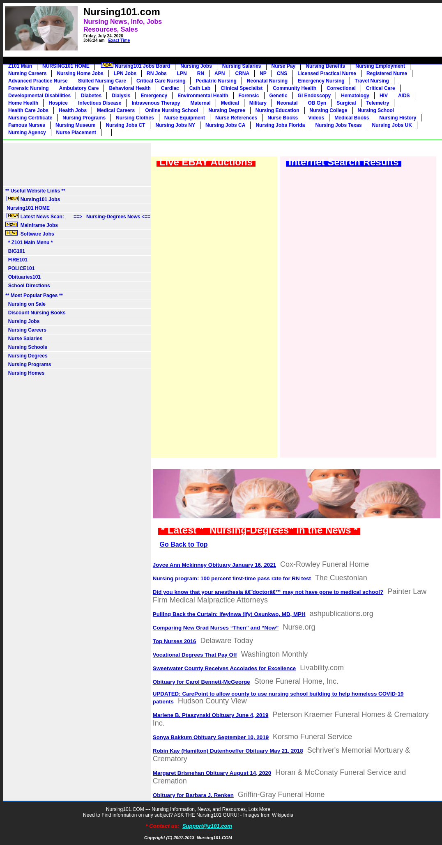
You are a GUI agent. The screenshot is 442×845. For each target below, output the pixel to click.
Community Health (294, 88)
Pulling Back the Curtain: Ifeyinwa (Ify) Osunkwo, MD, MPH (229, 614)
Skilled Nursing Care (102, 81)
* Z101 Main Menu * (29, 242)
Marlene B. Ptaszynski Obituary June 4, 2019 (211, 715)
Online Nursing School (171, 110)
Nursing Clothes (135, 118)
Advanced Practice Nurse (38, 81)
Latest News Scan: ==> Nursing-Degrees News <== (77, 216)
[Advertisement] (281, 23)
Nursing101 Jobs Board (135, 65)
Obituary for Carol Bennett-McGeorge (201, 682)
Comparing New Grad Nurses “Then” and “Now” (216, 628)
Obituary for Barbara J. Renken (193, 795)
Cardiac (170, 88)
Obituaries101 (23, 277)
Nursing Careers (27, 73)
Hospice (58, 103)
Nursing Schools (26, 347)
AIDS (404, 95)
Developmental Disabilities (39, 95)
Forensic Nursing (28, 88)
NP (263, 73)
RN (200, 73)
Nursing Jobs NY (175, 125)
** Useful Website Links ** (35, 191)
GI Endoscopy (314, 95)
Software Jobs (30, 233)
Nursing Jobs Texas (338, 125)
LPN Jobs (125, 73)
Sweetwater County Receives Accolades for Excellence (224, 668)
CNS (282, 73)
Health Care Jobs (28, 110)
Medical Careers (116, 110)
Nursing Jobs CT (125, 125)
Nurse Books (282, 118)
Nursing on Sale (25, 304)
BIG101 (15, 251)
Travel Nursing (372, 81)
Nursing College (329, 110)
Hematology (355, 95)
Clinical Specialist (241, 88)
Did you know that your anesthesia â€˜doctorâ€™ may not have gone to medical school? (268, 592)
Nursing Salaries (241, 66)
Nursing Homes (24, 373)
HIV (384, 95)
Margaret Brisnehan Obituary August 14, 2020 (212, 773)
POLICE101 (20, 268)
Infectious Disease (99, 103)
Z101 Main (20, 66)
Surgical (346, 103)
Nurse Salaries (23, 338)
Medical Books (351, 118)
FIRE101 (16, 260)
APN (219, 73)
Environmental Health (202, 95)
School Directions (27, 286)
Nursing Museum (75, 125)
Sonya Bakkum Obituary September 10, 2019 (211, 737)
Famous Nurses (26, 125)
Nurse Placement (76, 132)
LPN (182, 73)
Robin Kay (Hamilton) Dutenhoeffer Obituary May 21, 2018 (228, 751)
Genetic (278, 95)
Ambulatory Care (79, 88)
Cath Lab (199, 88)
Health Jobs (73, 110)
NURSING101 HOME (66, 66)
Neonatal (287, 103)
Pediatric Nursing (216, 81)
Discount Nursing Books (35, 313)
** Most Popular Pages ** (34, 295)
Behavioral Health (129, 88)
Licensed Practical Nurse (326, 73)
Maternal (200, 103)
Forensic (249, 95)
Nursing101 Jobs (32, 199)
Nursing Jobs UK (392, 125)
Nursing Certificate (30, 118)
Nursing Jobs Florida (280, 125)
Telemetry (377, 103)
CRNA (242, 73)
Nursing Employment (380, 66)
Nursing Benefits (325, 66)
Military (258, 103)
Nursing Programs (84, 118)
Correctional (341, 88)
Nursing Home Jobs (80, 73)
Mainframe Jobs (32, 225)
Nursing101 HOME (27, 208)
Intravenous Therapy (155, 103)
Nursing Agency (27, 132)
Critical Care (380, 88)
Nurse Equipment (184, 118)
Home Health (23, 103)
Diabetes (91, 95)
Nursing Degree (226, 110)
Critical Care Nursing (160, 81)
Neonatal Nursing (267, 81)
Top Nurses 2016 (174, 641)
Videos (316, 118)
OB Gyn (317, 103)
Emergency (153, 95)
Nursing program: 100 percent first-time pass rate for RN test (232, 578)
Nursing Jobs (196, 66)
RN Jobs (157, 73)
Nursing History (397, 118)
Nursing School (376, 110)
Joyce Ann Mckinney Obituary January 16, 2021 (214, 565)
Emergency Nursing (321, 81)
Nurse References (236, 118)
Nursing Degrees (26, 356)
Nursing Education (277, 110)
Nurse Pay (284, 66)
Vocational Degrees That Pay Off (195, 655)
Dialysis (121, 95)
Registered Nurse (386, 73)
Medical (230, 103)
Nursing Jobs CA (225, 125)
